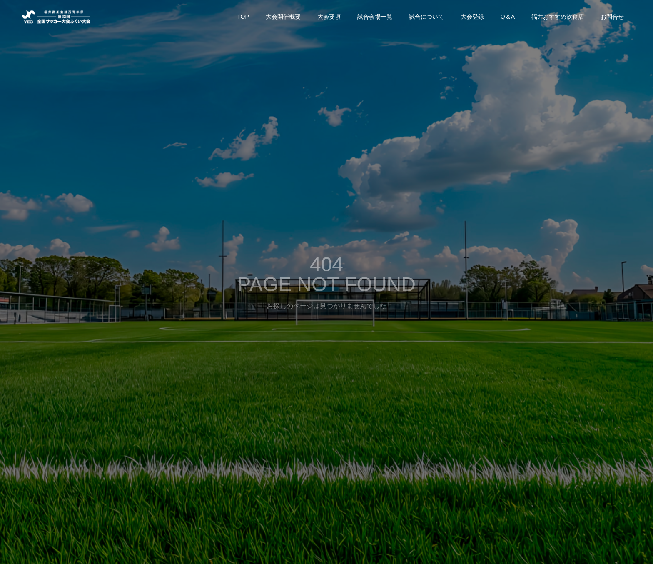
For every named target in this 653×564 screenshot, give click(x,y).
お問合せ (612, 16)
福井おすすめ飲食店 (557, 16)
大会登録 (472, 16)
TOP (243, 16)
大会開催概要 (283, 16)
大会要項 (329, 16)
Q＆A (508, 16)
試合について (426, 16)
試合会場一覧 (374, 16)
